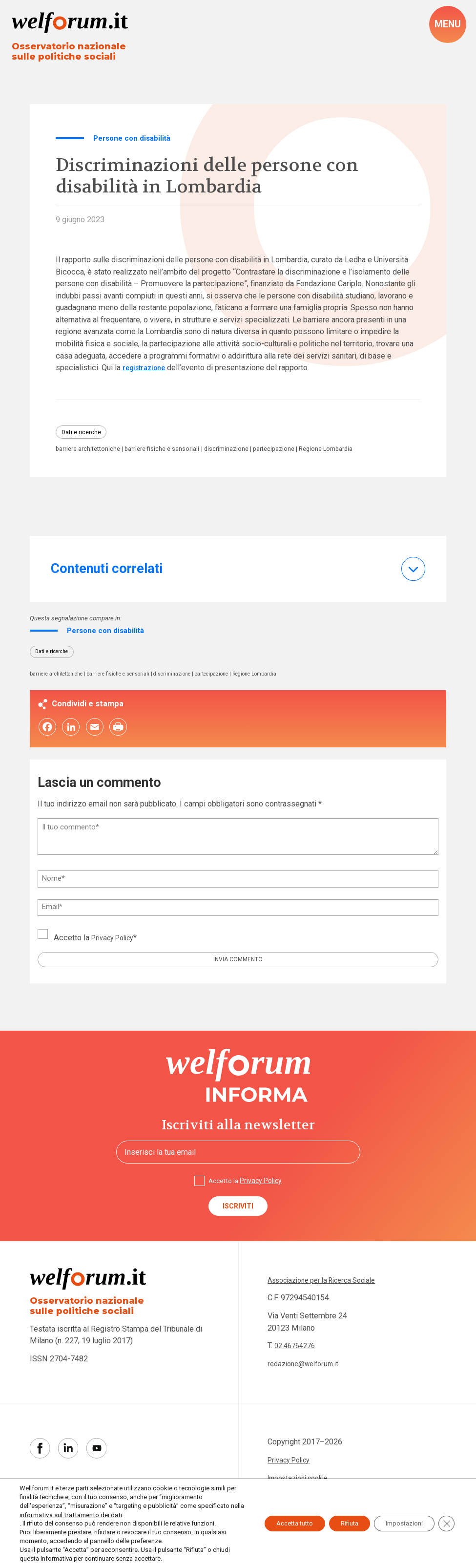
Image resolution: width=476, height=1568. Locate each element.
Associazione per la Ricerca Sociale (330, 1310)
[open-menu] (447, 25)
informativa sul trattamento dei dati (69, 1514)
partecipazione (307, 456)
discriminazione (253, 456)
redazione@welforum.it (308, 1394)
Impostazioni (398, 1519)
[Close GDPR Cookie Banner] (446, 1519)
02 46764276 (297, 1376)
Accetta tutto (271, 1519)
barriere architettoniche (93, 456)
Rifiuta (335, 1519)
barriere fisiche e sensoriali (179, 456)
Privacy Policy (116, 959)
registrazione (147, 372)
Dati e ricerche (85, 437)
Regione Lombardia (86, 465)
